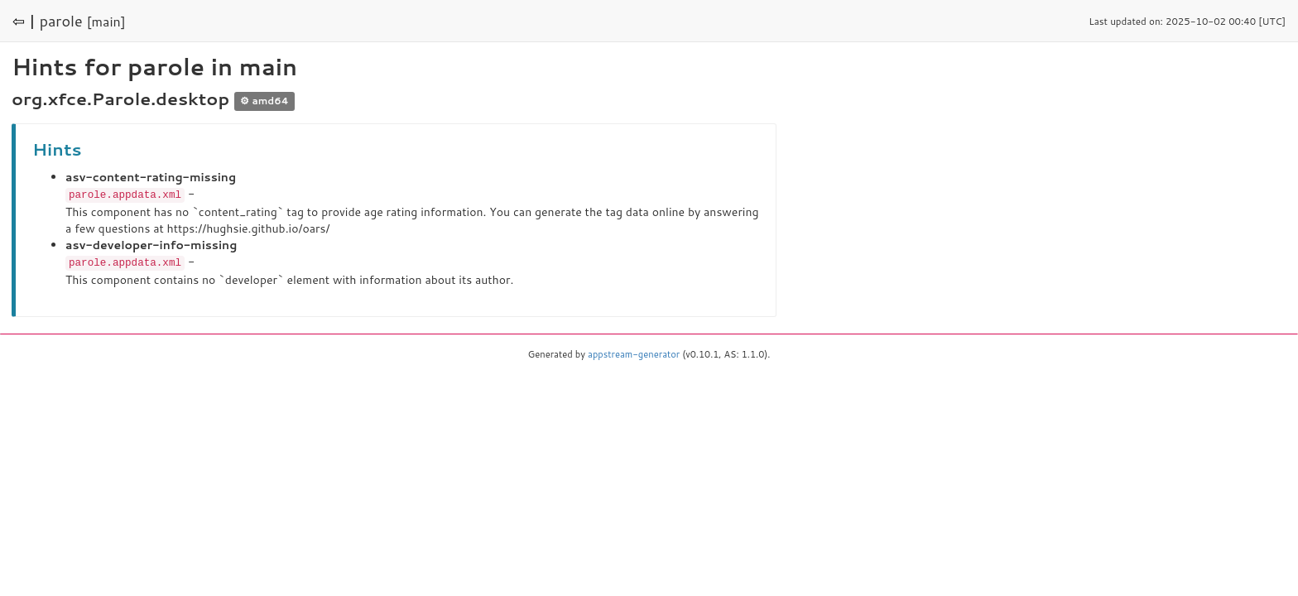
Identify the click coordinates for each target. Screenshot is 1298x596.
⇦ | (24, 20)
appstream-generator (634, 352)
